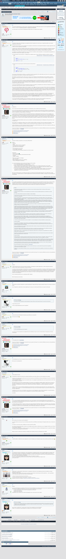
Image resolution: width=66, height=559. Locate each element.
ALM (19, 2)
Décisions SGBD (15, 9)
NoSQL (38, 3)
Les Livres (18, 132)
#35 (54, 416)
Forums (13, 0)
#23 (54, 103)
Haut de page (53, 546)
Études (40, 0)
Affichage (53, 21)
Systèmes (48, 2)
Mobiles (44, 2)
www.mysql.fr (31, 244)
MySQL (35, 3)
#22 (54, 39)
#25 (54, 178)
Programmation (35, 2)
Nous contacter (44, 546)
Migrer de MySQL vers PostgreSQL (7, 536)
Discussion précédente (25, 524)
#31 (54, 336)
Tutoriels (18, 0)
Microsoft (22, 2)
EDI (31, 2)
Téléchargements (15, 133)
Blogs (24, 0)
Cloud (15, 2)
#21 (54, 23)
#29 (54, 311)
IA (17, 2)
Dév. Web (28, 2)
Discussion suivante (32, 524)
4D (12, 3)
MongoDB (55, 3)
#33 (54, 371)
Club (46, 0)
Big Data (18, 3)
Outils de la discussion (47, 21)
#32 (54, 355)
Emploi (36, 0)
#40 (54, 498)
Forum (4, 9)
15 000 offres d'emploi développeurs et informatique (21, 130)
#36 (54, 435)
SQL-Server (51, 3)
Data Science (22, 3)
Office (41, 2)
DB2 (25, 3)
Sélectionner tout (39, 55)
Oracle (45, 3)
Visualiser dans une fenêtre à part (48, 55)
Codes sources (15, 412)
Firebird (28, 3)
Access (15, 3)
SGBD (39, 2)
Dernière (53, 11)
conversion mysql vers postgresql (7, 534)
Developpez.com (49, 546)
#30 (54, 322)
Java (25, 2)
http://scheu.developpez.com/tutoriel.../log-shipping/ (31, 478)
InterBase (31, 3)
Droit (43, 0)
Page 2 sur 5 (39, 11)
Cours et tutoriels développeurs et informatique (20, 131)
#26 (54, 261)
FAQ (21, 0)
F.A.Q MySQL (22, 340)
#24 (54, 137)
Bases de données (9, 9)
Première (43, 11)
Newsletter (32, 0)
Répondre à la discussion (6, 517)
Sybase (48, 3)
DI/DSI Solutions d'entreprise (9, 2)
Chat (28, 0)
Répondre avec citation (47, 101)
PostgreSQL (41, 3)
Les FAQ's (14, 132)
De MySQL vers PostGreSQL (6, 532)
